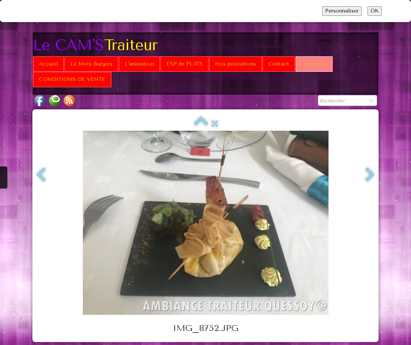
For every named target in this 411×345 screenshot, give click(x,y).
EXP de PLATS (184, 64)
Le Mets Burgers (91, 64)
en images (314, 64)
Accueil (48, 64)
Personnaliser (342, 11)
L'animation (139, 64)
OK (374, 11)
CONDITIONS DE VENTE (72, 79)
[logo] (98, 44)
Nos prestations (235, 64)
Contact (278, 64)
